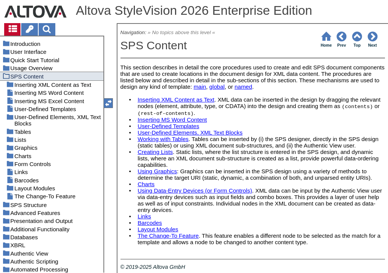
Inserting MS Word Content (172, 119)
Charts (146, 184)
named (243, 86)
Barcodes (150, 223)
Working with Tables (163, 139)
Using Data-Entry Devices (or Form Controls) (195, 190)
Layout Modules (158, 229)
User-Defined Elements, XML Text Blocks (190, 132)
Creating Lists (155, 152)
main (200, 86)
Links (144, 216)
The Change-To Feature (168, 235)
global (217, 86)
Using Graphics (157, 171)
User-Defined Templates (168, 126)
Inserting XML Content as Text (176, 99)
